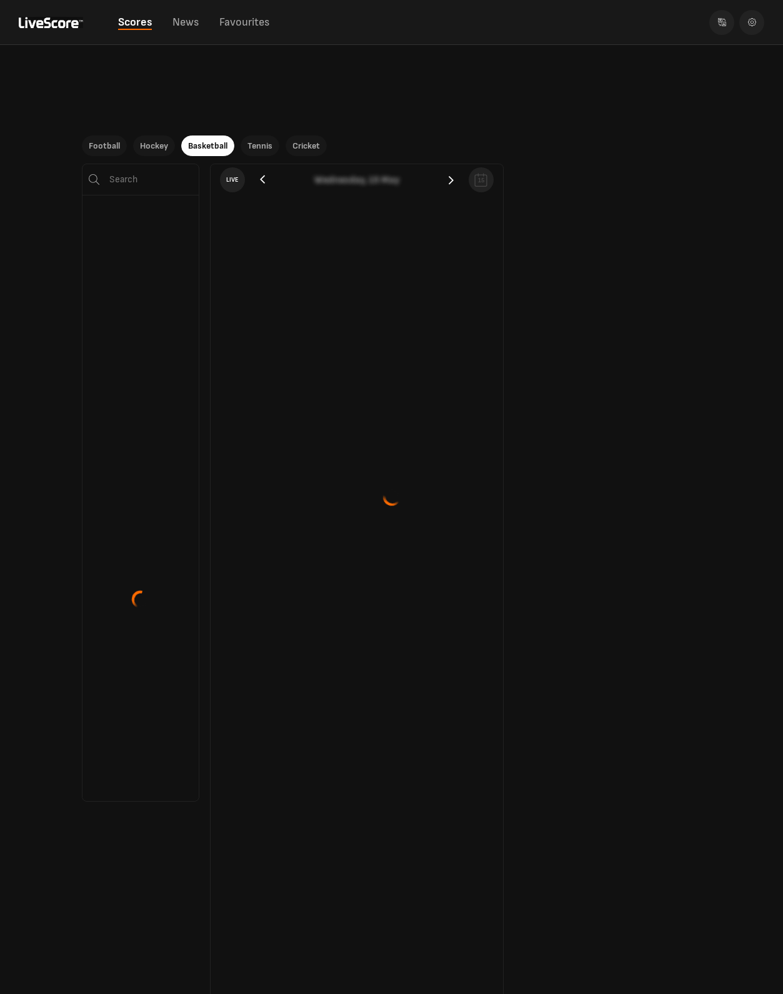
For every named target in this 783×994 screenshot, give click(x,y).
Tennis (259, 145)
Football (104, 145)
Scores (135, 22)
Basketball (207, 145)
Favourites (244, 22)
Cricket (306, 145)
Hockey (154, 145)
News (185, 22)
